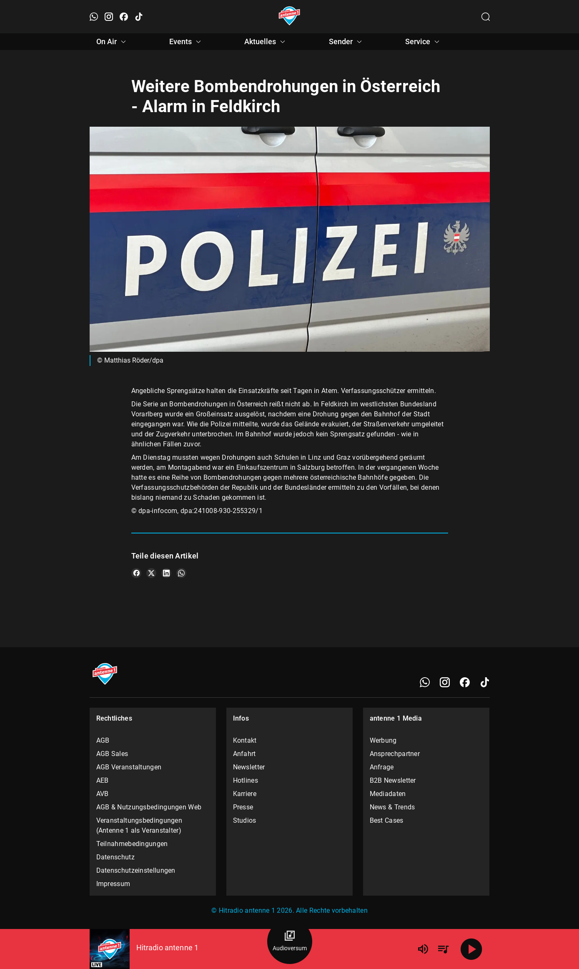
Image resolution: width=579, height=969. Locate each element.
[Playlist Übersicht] (443, 949)
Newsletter (249, 767)
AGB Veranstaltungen (129, 767)
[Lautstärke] (423, 949)
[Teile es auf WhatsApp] (181, 573)
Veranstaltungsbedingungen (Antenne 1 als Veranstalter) (139, 825)
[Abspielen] (471, 949)
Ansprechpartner (395, 754)
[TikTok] (485, 682)
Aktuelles (266, 42)
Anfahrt (244, 754)
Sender (346, 42)
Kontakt (245, 740)
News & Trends (392, 807)
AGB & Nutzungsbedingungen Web (149, 807)
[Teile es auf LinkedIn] (166, 573)
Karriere (244, 794)
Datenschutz (115, 857)
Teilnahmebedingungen (132, 844)
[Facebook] (465, 682)
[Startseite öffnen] (289, 16)
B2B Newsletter (393, 780)
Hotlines (245, 780)
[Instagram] (445, 682)
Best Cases (387, 820)
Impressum (113, 884)
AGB (103, 740)
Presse (243, 807)
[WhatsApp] (425, 682)
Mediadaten (388, 794)
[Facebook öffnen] (124, 17)
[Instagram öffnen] (109, 17)
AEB (102, 780)
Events (186, 42)
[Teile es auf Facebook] (136, 573)
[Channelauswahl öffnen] (485, 16)
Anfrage (382, 767)
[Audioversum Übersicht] (289, 941)
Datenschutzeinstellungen (135, 870)
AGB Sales (112, 754)
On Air (112, 42)
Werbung (383, 740)
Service (423, 42)
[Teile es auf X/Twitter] (151, 573)
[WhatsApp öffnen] (94, 17)
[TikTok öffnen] (139, 17)
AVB (102, 794)
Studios (244, 820)
